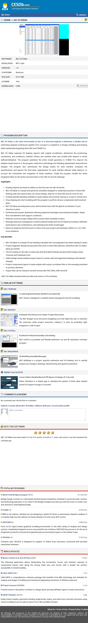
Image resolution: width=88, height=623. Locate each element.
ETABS (6, 510)
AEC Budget (10, 310)
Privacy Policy (74, 609)
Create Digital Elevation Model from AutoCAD (39, 294)
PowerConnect (9, 585)
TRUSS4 (6, 537)
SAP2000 (7, 522)
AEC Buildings (11, 351)
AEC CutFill (9, 330)
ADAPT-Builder (9, 595)
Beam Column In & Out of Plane (17, 558)
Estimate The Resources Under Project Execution (41, 314)
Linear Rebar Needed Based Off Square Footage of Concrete (46, 377)
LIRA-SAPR (8, 573)
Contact (84, 609)
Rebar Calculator (13, 372)
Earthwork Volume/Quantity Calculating (37, 335)
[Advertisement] (44, 110)
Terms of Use (61, 609)
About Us (51, 609)
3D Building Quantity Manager (32, 356)
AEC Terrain (10, 289)
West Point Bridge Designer (15, 495)
